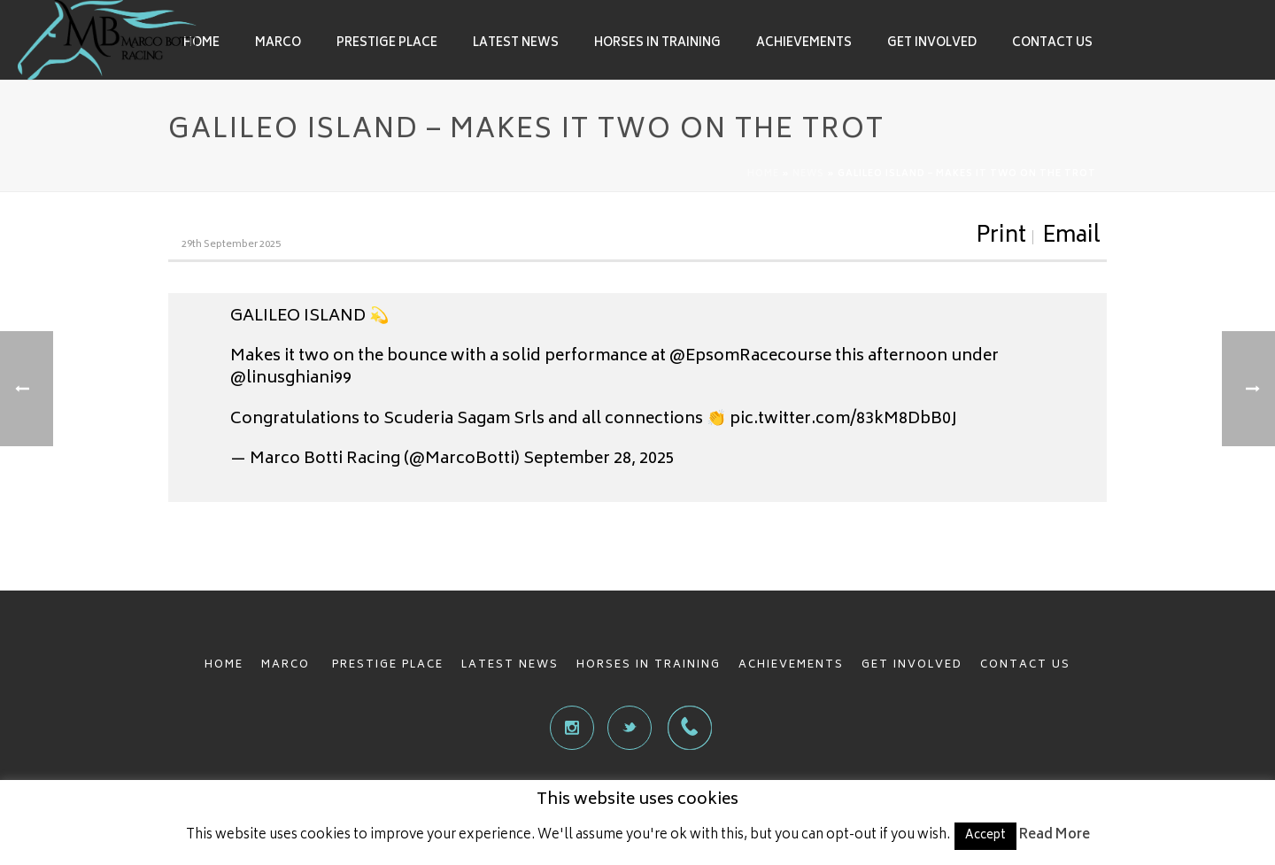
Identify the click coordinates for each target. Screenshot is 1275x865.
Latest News (516, 44)
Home (201, 44)
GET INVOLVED (912, 665)
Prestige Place (386, 44)
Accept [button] (985, 836)
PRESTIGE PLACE (388, 665)
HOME (224, 665)
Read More (1054, 835)
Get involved (932, 44)
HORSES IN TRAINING (648, 665)
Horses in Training (657, 44)
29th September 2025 (231, 244)
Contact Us (1052, 44)
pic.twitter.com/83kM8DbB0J (843, 419)
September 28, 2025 (599, 459)
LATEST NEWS (510, 665)
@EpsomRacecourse (750, 357)
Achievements (804, 44)
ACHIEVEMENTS (791, 665)
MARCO (287, 665)
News (808, 174)
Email (1071, 237)
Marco (278, 44)
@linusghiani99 (291, 379)
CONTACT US (1025, 665)
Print (1001, 237)
